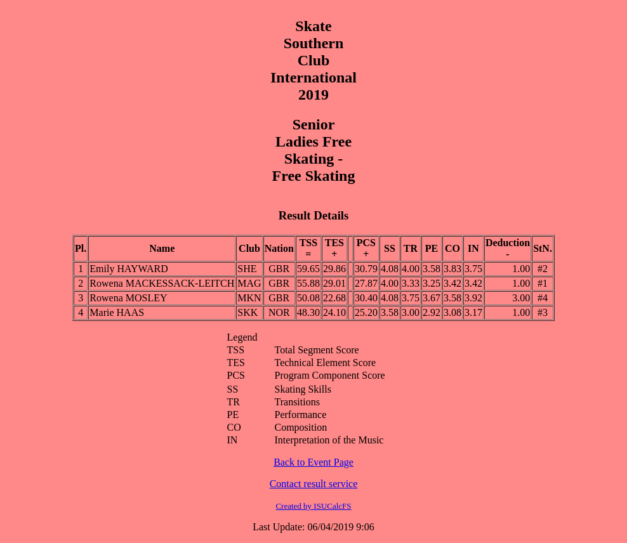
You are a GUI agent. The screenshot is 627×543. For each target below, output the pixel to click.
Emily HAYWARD (128, 268)
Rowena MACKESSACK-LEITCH (161, 283)
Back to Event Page (313, 462)
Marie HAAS (116, 312)
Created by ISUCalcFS (313, 506)
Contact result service (314, 483)
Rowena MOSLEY (128, 297)
